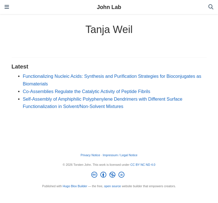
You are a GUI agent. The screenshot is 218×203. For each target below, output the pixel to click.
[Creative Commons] (109, 175)
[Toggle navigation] (7, 7)
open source (112, 186)
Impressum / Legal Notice (120, 155)
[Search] (210, 7)
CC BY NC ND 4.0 (142, 164)
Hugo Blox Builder (75, 186)
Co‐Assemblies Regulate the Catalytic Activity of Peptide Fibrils (86, 91)
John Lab (109, 7)
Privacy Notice (90, 155)
